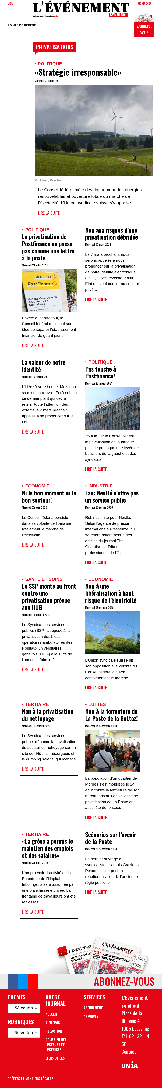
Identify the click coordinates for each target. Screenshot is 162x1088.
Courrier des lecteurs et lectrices (56, 1044)
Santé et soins (43, 579)
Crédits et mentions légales (30, 1078)
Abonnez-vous (144, 29)
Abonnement (93, 1007)
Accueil (52, 1014)
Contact (129, 1051)
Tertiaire (37, 704)
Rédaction (54, 1031)
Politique (50, 63)
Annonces (91, 1016)
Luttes (97, 704)
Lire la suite (49, 212)
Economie (37, 485)
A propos (53, 1022)
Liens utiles (55, 1058)
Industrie (100, 485)
